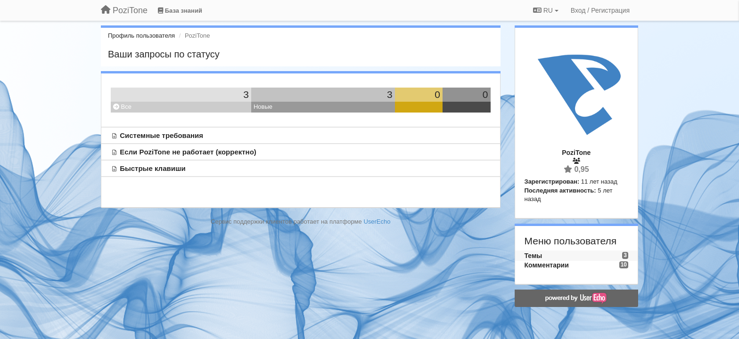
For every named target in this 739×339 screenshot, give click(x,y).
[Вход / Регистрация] (600, 10)
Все (122, 106)
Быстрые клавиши (153, 168)
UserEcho (376, 221)
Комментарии (547, 265)
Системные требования (161, 135)
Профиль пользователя (141, 35)
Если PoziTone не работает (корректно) (188, 152)
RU (545, 10)
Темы (533, 255)
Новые (263, 106)
